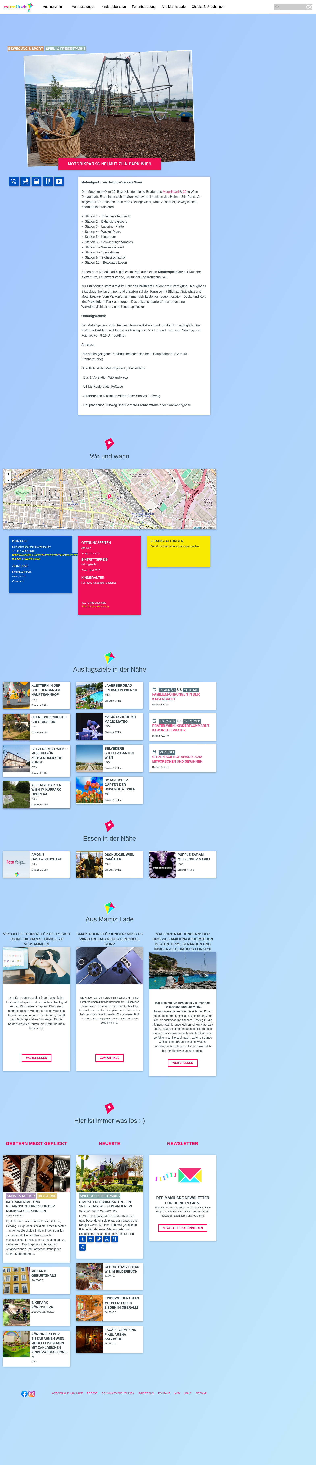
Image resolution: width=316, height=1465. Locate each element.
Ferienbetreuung (144, 6)
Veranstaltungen (83, 6)
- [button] (8, 480)
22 (184, 191)
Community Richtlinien (118, 1393)
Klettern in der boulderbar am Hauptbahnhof (45, 690)
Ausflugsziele (52, 6)
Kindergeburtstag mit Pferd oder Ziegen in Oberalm (122, 1303)
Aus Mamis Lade (174, 6)
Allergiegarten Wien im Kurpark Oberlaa (46, 789)
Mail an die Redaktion (95, 606)
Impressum (146, 1393)
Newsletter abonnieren (183, 1228)
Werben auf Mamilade (67, 1393)
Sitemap (201, 1393)
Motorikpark (171, 191)
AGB (177, 1393)
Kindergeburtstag (113, 6)
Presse (92, 1393)
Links (187, 1393)
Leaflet (197, 528)
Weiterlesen (36, 1057)
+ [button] (8, 474)
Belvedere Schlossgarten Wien (119, 753)
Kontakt (164, 1393)
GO (309, 7)
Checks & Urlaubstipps (208, 6)
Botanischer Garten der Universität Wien (120, 785)
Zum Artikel (109, 1057)
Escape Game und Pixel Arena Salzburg (120, 1334)
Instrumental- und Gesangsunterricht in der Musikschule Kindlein (30, 1206)
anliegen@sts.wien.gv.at (26, 558)
